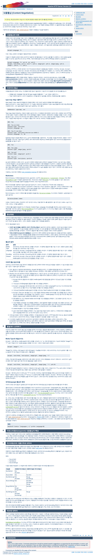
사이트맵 (90, 3)
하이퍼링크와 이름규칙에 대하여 (19, 443)
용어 (85, 3)
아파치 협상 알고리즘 (13, 262)
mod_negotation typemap (29, 172)
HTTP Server (12, 9)
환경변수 (39, 417)
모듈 (73, 3)
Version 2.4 (30, 9)
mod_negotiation (23, 30)
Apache (5, 9)
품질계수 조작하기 (81, 19)
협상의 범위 (10, 242)
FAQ (82, 3)
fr (63, 16)
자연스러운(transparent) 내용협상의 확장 (23, 431)
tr (71, 16)
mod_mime (39, 448)
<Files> (61, 178)
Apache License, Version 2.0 (21, 553)
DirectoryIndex (45, 193)
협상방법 (78, 17)
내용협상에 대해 (80, 12)
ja (66, 16)
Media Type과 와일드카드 (14, 339)
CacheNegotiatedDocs (13, 522)
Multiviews (9, 175)
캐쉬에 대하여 (80, 28)
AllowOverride (11, 180)
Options (46, 180)
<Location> (54, 178)
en (60, 16)
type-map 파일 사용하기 (14, 100)
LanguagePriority (29, 395)
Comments (79, 33)
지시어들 (77, 3)
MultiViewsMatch (28, 209)
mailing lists (71, 546)
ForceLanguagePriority (46, 393)
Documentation (21, 9)
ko (69, 16)
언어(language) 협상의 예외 (15, 382)
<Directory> (45, 178)
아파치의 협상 (80, 14)
